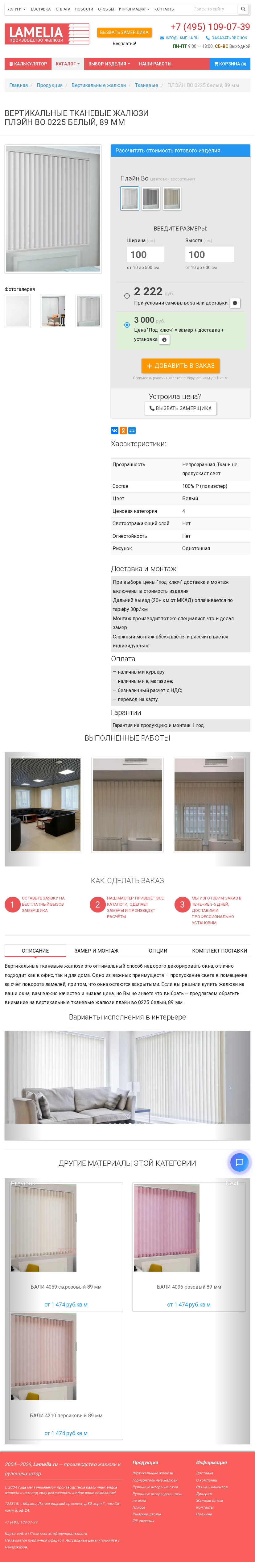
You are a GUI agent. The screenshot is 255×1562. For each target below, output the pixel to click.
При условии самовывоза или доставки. (187, 297)
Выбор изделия (109, 63)
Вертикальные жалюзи (152, 1473)
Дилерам (204, 1494)
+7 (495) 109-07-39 (210, 26)
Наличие (204, 1514)
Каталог (68, 63)
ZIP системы (143, 1521)
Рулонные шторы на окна (155, 1487)
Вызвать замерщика (124, 32)
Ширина (141, 240)
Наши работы (155, 63)
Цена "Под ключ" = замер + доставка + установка (179, 330)
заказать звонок (226, 38)
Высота (198, 240)
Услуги (16, 9)
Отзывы (106, 9)
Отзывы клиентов (212, 1487)
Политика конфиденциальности (58, 1533)
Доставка (41, 9)
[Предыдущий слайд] (23, 1085)
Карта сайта (16, 1533)
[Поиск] (243, 9)
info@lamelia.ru (179, 38)
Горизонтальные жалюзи (155, 1480)
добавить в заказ (180, 365)
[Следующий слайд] (231, 1085)
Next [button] (232, 1183)
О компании (206, 1480)
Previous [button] (23, 1183)
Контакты (164, 9)
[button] (23, 809)
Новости (84, 9)
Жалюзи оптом (209, 1500)
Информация (134, 9)
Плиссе (138, 1507)
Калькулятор (28, 63)
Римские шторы (146, 1514)
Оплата (63, 9)
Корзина (230, 63)
